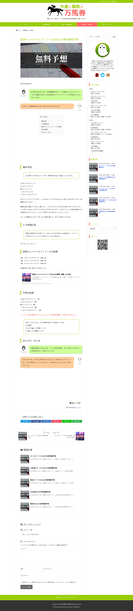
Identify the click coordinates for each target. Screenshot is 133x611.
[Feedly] (77, 421)
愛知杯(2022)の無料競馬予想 (39, 504)
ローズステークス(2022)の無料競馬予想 (43, 456)
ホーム (19, 30)
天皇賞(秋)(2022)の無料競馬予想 (107, 212)
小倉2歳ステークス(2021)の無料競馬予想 (43, 468)
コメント (23, 548)
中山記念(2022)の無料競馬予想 (40, 492)
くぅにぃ (78, 407)
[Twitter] (26, 421)
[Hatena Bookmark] (46, 421)
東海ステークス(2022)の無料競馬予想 (42, 480)
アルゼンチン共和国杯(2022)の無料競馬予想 (107, 178)
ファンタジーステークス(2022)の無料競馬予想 (107, 189)
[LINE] (67, 421)
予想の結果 (44, 129)
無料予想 (43, 121)
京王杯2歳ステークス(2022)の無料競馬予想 (107, 201)
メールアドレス (47, 569)
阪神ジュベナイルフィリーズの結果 (51, 127)
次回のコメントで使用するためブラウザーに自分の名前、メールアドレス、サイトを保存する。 (49, 582)
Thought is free (76, 607)
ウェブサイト (24, 575)
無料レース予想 (29, 30)
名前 (21, 569)
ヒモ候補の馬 (45, 124)
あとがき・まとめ (46, 132)
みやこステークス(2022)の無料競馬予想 (107, 166)
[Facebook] (36, 421)
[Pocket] (56, 421)
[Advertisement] (51, 148)
